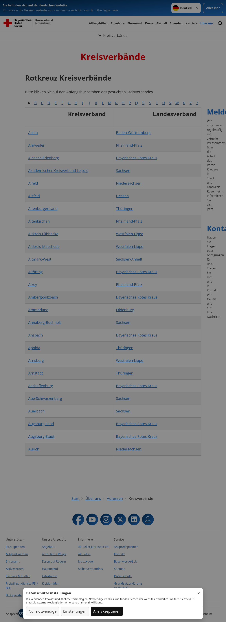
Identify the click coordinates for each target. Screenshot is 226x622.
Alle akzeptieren (107, 611)
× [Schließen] (198, 593)
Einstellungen (75, 611)
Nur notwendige (43, 611)
